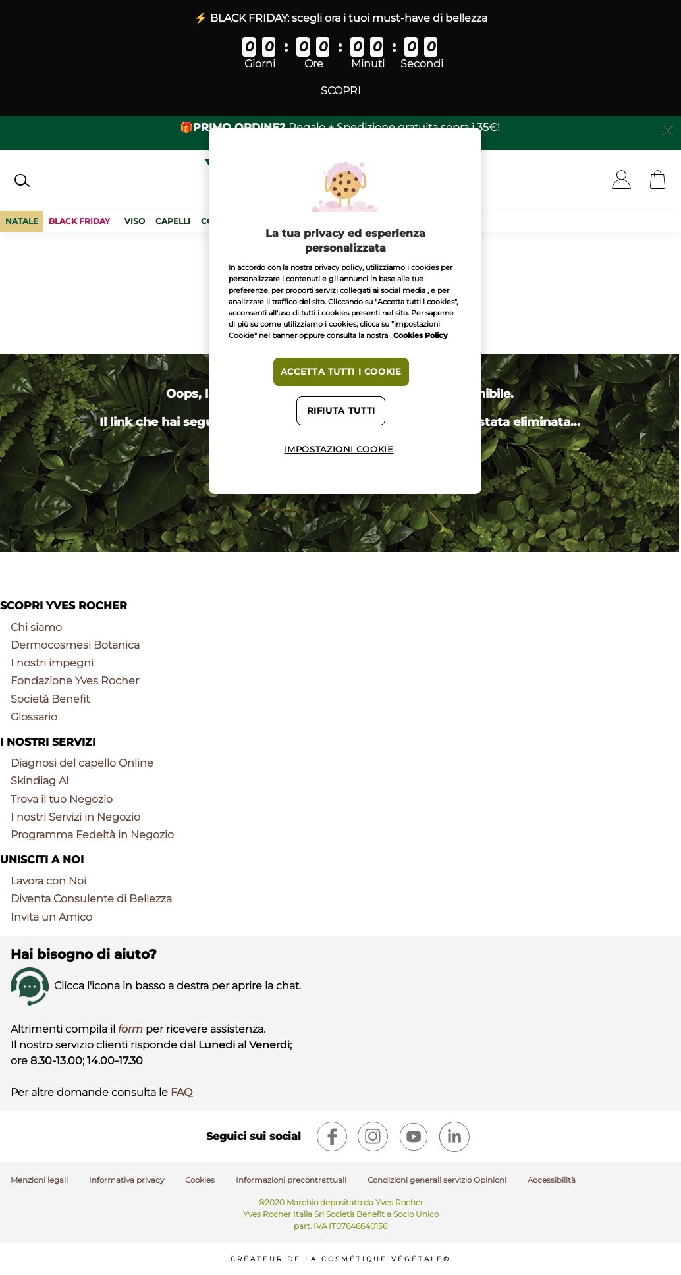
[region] (345, 311)
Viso (134, 221)
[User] (621, 181)
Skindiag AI (40, 780)
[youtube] (413, 1137)
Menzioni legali (39, 1180)
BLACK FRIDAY (81, 221)
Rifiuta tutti (341, 411)
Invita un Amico (51, 917)
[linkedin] (454, 1137)
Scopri (341, 90)
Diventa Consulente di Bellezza (91, 898)
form (130, 1029)
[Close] (667, 128)
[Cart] (658, 181)
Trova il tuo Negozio (62, 799)
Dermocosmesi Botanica (75, 645)
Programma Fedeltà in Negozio (92, 834)
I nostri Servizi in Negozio (75, 817)
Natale (21, 221)
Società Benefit (50, 699)
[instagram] (373, 1137)
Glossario (34, 717)
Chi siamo (36, 627)
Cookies (200, 1180)
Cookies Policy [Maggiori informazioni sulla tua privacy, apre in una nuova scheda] (420, 335)
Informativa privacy (126, 1180)
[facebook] (332, 1137)
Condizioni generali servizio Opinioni (437, 1180)
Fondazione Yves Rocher (75, 680)
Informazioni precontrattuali (291, 1180)
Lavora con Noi (48, 881)
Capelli (172, 221)
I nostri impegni (52, 663)
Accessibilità (552, 1180)
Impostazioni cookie (339, 449)
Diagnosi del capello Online (82, 763)
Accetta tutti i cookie (341, 372)
